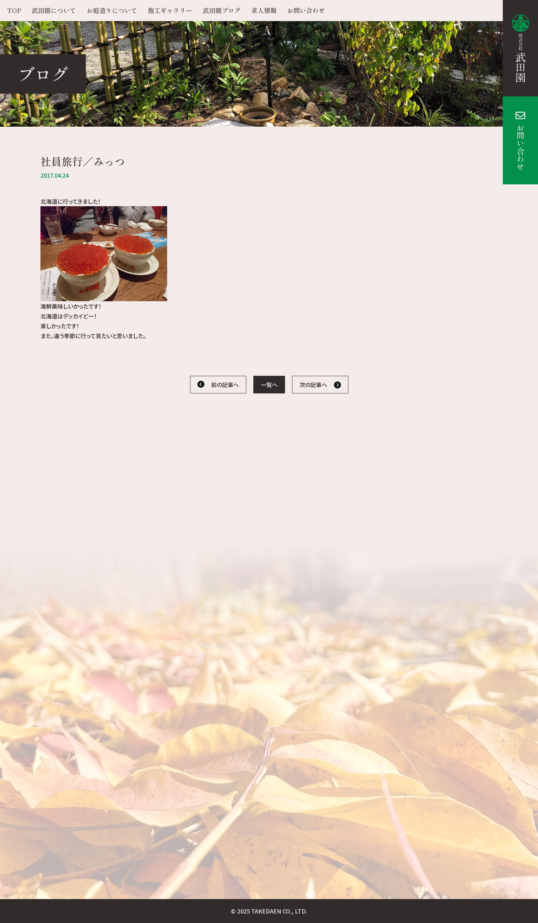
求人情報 (264, 10)
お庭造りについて (112, 10)
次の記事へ (313, 384)
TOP (14, 10)
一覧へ (269, 384)
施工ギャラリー (170, 10)
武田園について (54, 10)
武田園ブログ (222, 10)
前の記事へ (225, 384)
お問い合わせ (520, 147)
